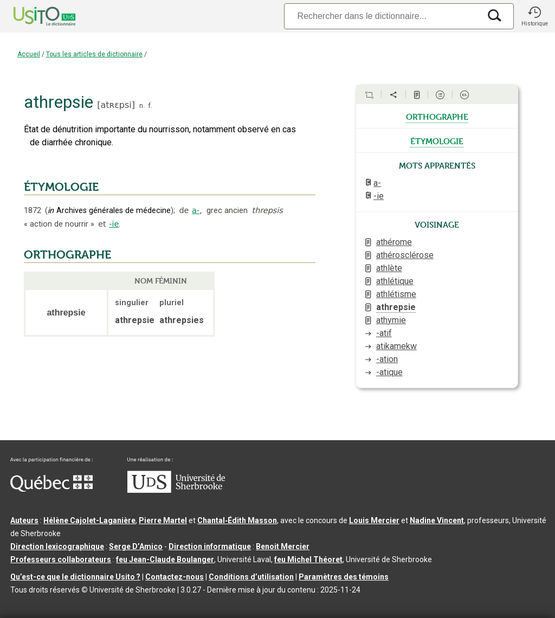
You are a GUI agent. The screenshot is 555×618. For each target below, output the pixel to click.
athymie (391, 320)
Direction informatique (210, 546)
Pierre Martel (163, 520)
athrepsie (396, 307)
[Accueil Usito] (32, 16)
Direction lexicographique (57, 546)
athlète (389, 268)
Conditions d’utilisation (251, 576)
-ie (114, 224)
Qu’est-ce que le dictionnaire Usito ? (75, 576)
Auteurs (24, 520)
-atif (384, 333)
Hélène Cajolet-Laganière (89, 520)
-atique (389, 372)
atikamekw (396, 346)
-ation (387, 359)
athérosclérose (405, 255)
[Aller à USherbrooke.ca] (176, 490)
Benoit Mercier (282, 546)
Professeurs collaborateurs (60, 559)
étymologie (436, 140)
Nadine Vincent (437, 520)
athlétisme (396, 294)
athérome (394, 242)
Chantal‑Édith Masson (237, 520)
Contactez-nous (174, 576)
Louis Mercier (374, 520)
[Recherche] (382, 16)
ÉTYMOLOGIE (61, 187)
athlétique (395, 281)
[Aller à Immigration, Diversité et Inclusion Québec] (51, 489)
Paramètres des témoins (344, 576)
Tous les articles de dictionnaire (94, 54)
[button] (534, 16)
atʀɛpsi (115, 105)
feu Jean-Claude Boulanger (165, 559)
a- (195, 210)
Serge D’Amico (136, 546)
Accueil (28, 54)
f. (150, 105)
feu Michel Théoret (308, 559)
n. (142, 105)
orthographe (437, 116)
